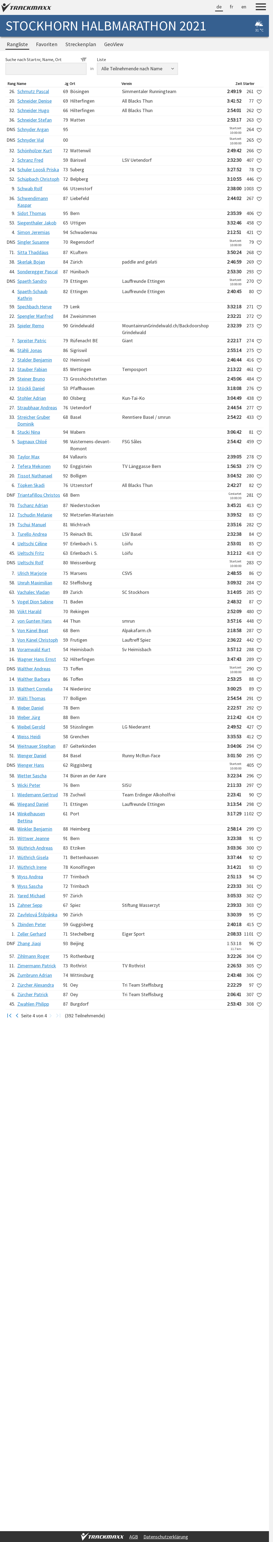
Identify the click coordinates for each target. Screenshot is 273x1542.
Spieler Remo (30, 325)
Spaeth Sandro (32, 281)
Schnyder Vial (30, 140)
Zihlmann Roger (33, 956)
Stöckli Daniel (31, 388)
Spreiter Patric (31, 340)
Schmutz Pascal (33, 91)
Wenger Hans (30, 765)
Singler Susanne (33, 242)
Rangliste (17, 44)
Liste (101, 59)
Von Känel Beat (32, 630)
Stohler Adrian (31, 398)
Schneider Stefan (34, 120)
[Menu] (261, 7)
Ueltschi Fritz (30, 553)
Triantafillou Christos (38, 495)
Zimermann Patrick (36, 965)
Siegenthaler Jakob (36, 223)
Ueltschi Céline (32, 543)
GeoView (113, 44)
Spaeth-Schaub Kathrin (32, 294)
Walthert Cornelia (34, 689)
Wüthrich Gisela (32, 857)
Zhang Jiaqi (29, 943)
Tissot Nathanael (34, 476)
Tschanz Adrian (32, 505)
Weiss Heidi (29, 736)
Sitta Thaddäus (32, 252)
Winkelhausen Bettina (31, 817)
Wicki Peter (28, 785)
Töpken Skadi (31, 485)
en (243, 7)
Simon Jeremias (33, 232)
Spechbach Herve (34, 306)
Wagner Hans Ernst (36, 659)
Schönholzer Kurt (34, 150)
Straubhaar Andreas (37, 407)
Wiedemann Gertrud (37, 794)
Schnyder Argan (33, 129)
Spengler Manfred (35, 316)
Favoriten (46, 44)
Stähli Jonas (29, 350)
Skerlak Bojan (31, 262)
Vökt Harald (29, 611)
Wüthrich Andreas (35, 848)
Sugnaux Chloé (32, 441)
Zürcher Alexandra (35, 985)
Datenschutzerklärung (165, 1537)
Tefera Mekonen (34, 466)
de (219, 7)
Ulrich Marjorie (32, 573)
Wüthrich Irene (32, 867)
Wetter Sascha (32, 775)
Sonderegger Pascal (37, 271)
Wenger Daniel (31, 755)
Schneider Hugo (33, 110)
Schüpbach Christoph (38, 179)
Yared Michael (31, 895)
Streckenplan (80, 44)
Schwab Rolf (29, 188)
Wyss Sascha (30, 886)
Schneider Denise (34, 101)
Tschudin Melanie (34, 515)
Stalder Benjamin (34, 360)
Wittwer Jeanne (33, 838)
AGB (133, 1537)
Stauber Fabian (32, 369)
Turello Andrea (32, 534)
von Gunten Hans (34, 621)
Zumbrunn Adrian (34, 975)
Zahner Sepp (29, 905)
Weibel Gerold (31, 727)
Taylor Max (28, 457)
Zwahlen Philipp (33, 1004)
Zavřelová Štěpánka (37, 914)
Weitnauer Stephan (36, 746)
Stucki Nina (28, 432)
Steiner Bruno (31, 379)
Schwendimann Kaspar (32, 201)
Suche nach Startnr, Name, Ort (46, 59)
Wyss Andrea (30, 876)
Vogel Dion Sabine (35, 602)
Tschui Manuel (31, 524)
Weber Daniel (30, 708)
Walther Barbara (33, 679)
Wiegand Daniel (32, 804)
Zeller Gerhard (31, 934)
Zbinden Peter (31, 924)
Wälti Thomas (31, 698)
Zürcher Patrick (32, 994)
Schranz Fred (30, 160)
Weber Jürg (28, 717)
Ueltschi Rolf (30, 562)
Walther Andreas (34, 669)
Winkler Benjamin (34, 829)
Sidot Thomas (31, 213)
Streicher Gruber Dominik (33, 420)
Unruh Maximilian (34, 583)
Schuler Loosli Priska (38, 169)
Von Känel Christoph (37, 640)
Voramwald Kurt (33, 649)
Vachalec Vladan (33, 592)
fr (231, 7)
